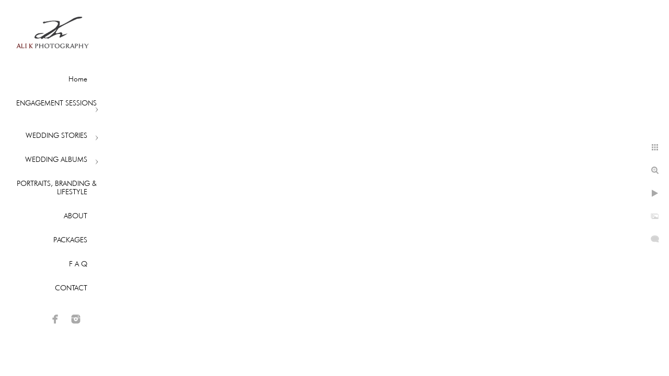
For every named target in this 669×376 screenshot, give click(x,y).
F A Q (78, 264)
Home (77, 79)
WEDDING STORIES (56, 135)
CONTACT (71, 288)
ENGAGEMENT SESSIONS (56, 103)
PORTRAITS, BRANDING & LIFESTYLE (57, 187)
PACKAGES (70, 240)
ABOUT (75, 216)
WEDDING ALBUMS (56, 159)
